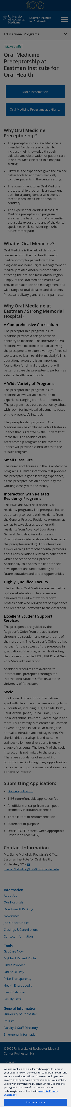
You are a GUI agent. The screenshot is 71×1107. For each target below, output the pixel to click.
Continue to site (35, 1102)
